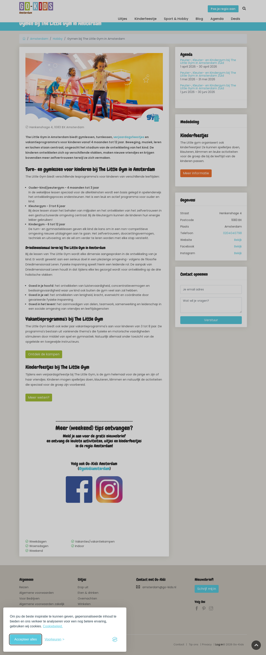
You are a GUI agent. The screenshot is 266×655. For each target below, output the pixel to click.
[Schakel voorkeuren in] (54, 639)
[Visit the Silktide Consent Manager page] (115, 639)
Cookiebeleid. (53, 626)
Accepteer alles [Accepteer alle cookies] (25, 639)
